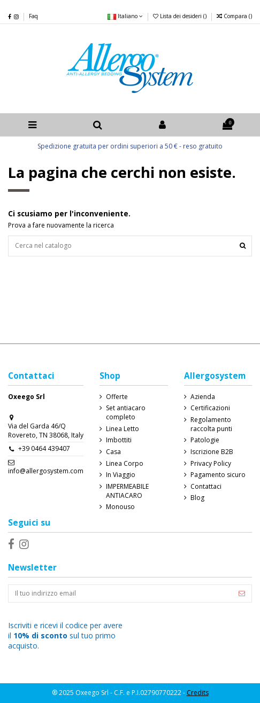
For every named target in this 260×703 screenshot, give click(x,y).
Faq (33, 16)
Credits (198, 692)
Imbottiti (119, 440)
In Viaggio (120, 475)
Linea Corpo (124, 463)
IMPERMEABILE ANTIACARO (127, 491)
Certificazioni (210, 408)
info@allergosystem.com (45, 470)
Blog (197, 498)
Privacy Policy (210, 463)
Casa (113, 452)
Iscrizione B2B (211, 452)
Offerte (117, 397)
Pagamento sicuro (218, 475)
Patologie (204, 440)
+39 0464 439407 (44, 448)
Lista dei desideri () (180, 16)
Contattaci (205, 486)
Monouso (120, 507)
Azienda (202, 397)
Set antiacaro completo (126, 412)
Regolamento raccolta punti (211, 424)
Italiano (125, 16)
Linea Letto (122, 429)
